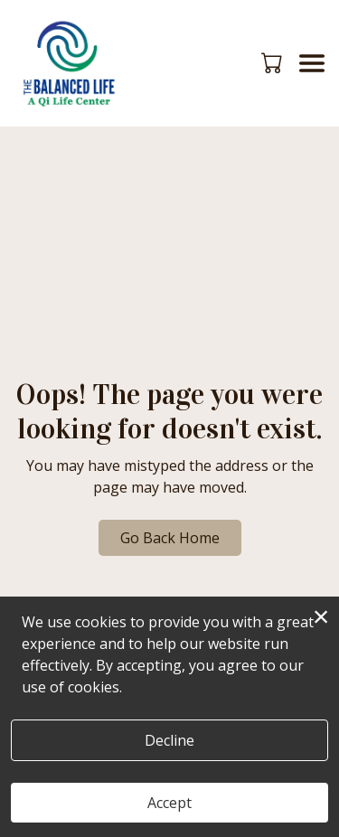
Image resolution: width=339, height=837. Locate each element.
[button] (273, 62)
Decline (169, 740)
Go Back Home (170, 538)
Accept (169, 803)
